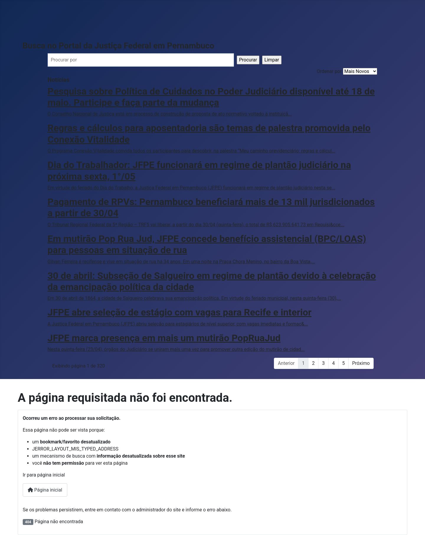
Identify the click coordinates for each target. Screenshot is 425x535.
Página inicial (45, 490)
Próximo (361, 363)
